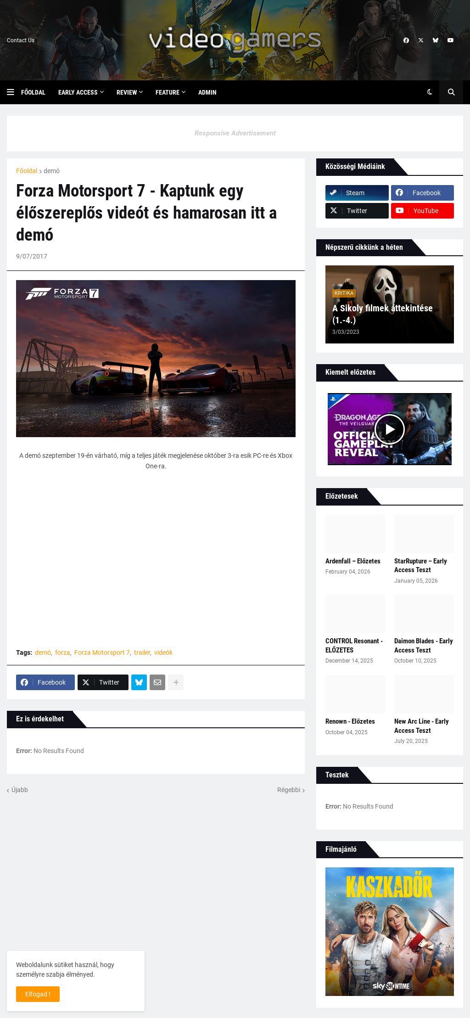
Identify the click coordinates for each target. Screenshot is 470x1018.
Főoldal (26, 171)
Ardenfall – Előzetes (352, 561)
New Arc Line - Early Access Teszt (421, 726)
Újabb (19, 789)
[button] (14, 92)
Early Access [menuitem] (78, 92)
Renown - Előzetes (350, 721)
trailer (142, 652)
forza (62, 652)
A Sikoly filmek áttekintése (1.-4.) (382, 314)
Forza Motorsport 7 (102, 652)
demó (52, 171)
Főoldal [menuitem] (33, 92)
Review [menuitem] (127, 92)
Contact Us (20, 40)
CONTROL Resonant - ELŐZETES (354, 645)
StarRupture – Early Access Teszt (420, 565)
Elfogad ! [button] (37, 994)
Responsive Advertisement (235, 133)
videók (163, 652)
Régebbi (288, 789)
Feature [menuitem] (167, 92)
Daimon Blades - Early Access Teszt (423, 645)
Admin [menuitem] (207, 92)
